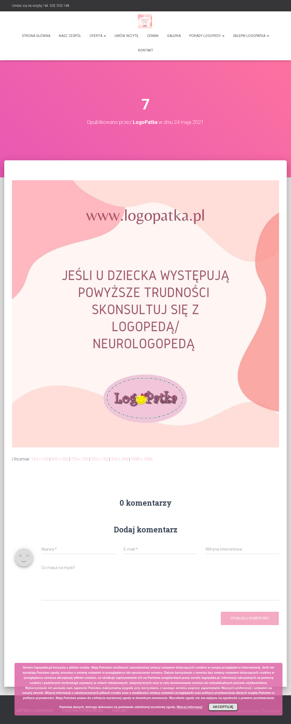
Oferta (98, 36)
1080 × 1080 (142, 459)
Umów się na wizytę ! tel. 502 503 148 (40, 6)
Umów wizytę (126, 36)
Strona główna (36, 36)
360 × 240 (119, 459)
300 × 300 (59, 459)
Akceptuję (223, 707)
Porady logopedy (207, 36)
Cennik (153, 36)
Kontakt (145, 50)
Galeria (174, 36)
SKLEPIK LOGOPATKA (251, 36)
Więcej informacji (189, 707)
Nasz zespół (70, 36)
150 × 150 (40, 459)
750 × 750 (79, 459)
